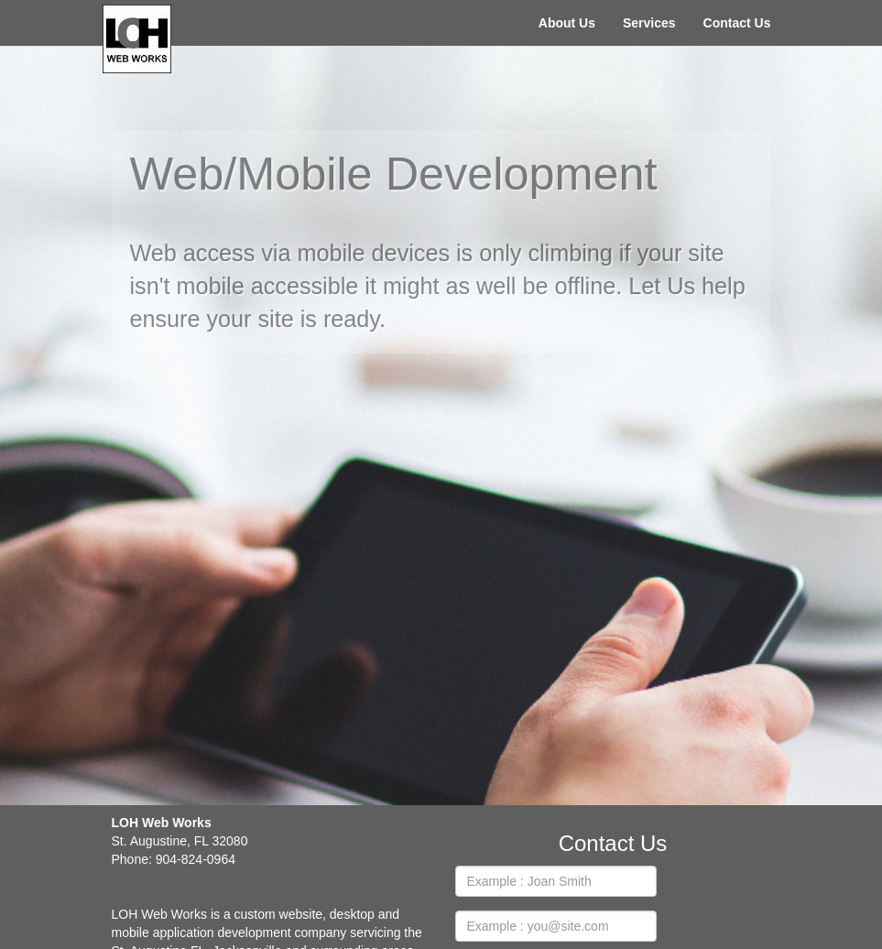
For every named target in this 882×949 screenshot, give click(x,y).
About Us (567, 23)
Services (649, 23)
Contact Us (737, 23)
